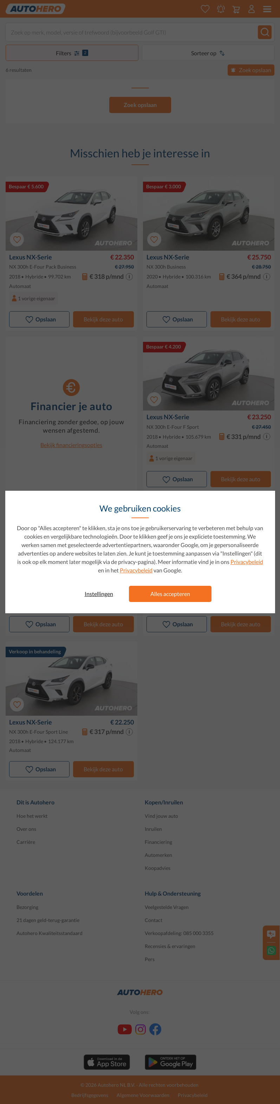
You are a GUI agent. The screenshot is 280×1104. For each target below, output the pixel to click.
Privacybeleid (246, 561)
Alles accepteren (170, 593)
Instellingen (99, 593)
